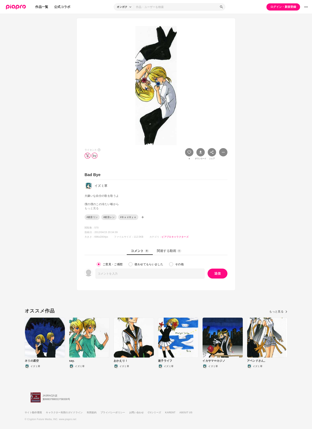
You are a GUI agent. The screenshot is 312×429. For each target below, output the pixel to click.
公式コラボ (62, 7)
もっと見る (278, 311)
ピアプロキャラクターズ (175, 236)
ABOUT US (185, 412)
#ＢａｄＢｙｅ (128, 217)
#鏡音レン (108, 217)
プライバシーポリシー (112, 412)
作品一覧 (41, 7)
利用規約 (92, 412)
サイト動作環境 (33, 412)
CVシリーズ (154, 412)
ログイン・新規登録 (283, 6)
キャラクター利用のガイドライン (64, 412)
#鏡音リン (92, 217)
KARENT (170, 412)
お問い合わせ (136, 412)
